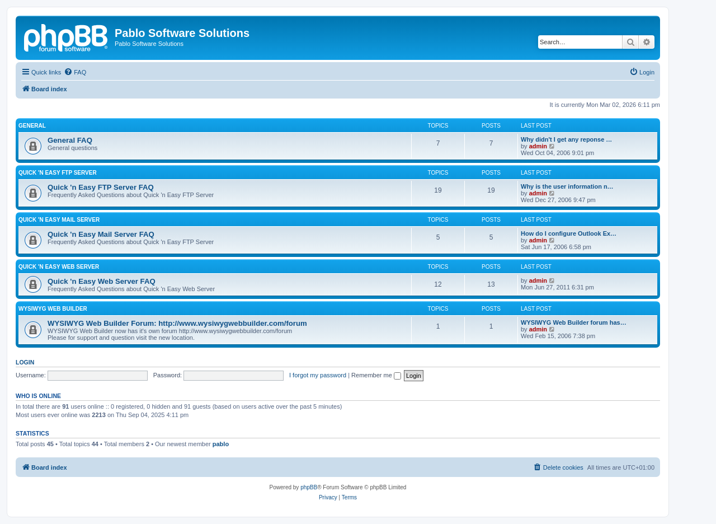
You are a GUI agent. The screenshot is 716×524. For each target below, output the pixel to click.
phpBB (308, 487)
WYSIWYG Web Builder (52, 309)
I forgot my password (317, 375)
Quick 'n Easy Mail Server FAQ (101, 234)
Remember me (376, 375)
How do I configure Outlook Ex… (568, 233)
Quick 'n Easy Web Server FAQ (102, 281)
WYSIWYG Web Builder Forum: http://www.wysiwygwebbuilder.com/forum (177, 323)
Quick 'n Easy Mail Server (59, 220)
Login (25, 362)
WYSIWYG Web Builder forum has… (573, 322)
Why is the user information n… (567, 186)
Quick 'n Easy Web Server (58, 267)
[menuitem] (75, 72)
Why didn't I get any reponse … (566, 139)
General (32, 126)
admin (538, 146)
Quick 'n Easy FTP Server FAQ (101, 187)
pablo (221, 444)
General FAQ (70, 140)
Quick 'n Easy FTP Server (57, 173)
